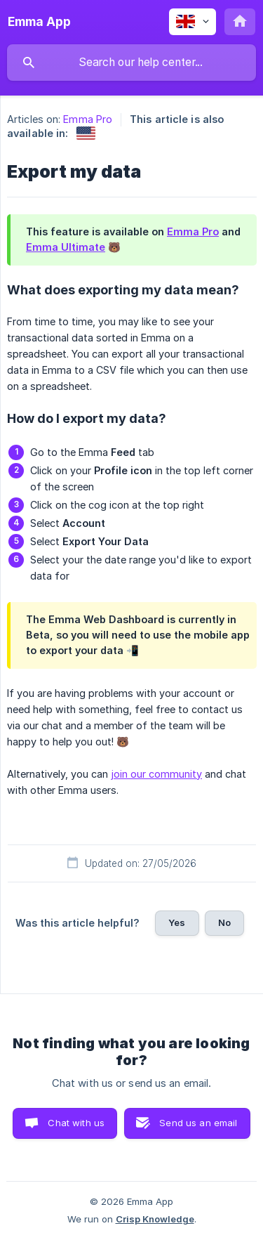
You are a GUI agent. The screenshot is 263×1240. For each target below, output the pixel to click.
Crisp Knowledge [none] (155, 1219)
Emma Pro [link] (87, 119)
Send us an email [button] (198, 1122)
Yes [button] (176, 922)
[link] (85, 133)
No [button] (224, 922)
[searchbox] (131, 62)
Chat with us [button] (76, 1122)
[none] (39, 21)
